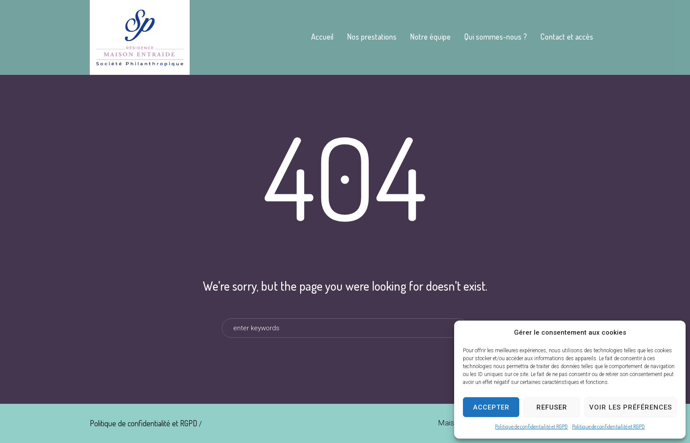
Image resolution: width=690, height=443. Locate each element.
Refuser (551, 407)
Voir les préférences (630, 407)
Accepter (491, 407)
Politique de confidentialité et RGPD (531, 426)
